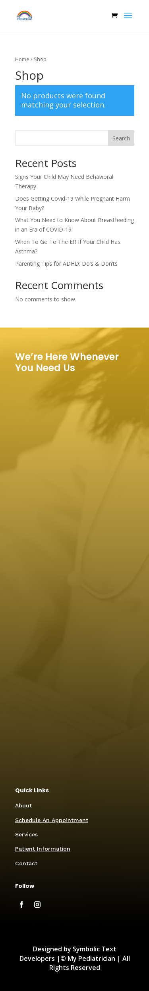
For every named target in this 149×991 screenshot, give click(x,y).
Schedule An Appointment (51, 820)
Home (22, 59)
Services (26, 834)
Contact (26, 863)
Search (121, 138)
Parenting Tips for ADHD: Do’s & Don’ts (66, 263)
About (23, 805)
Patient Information (42, 848)
